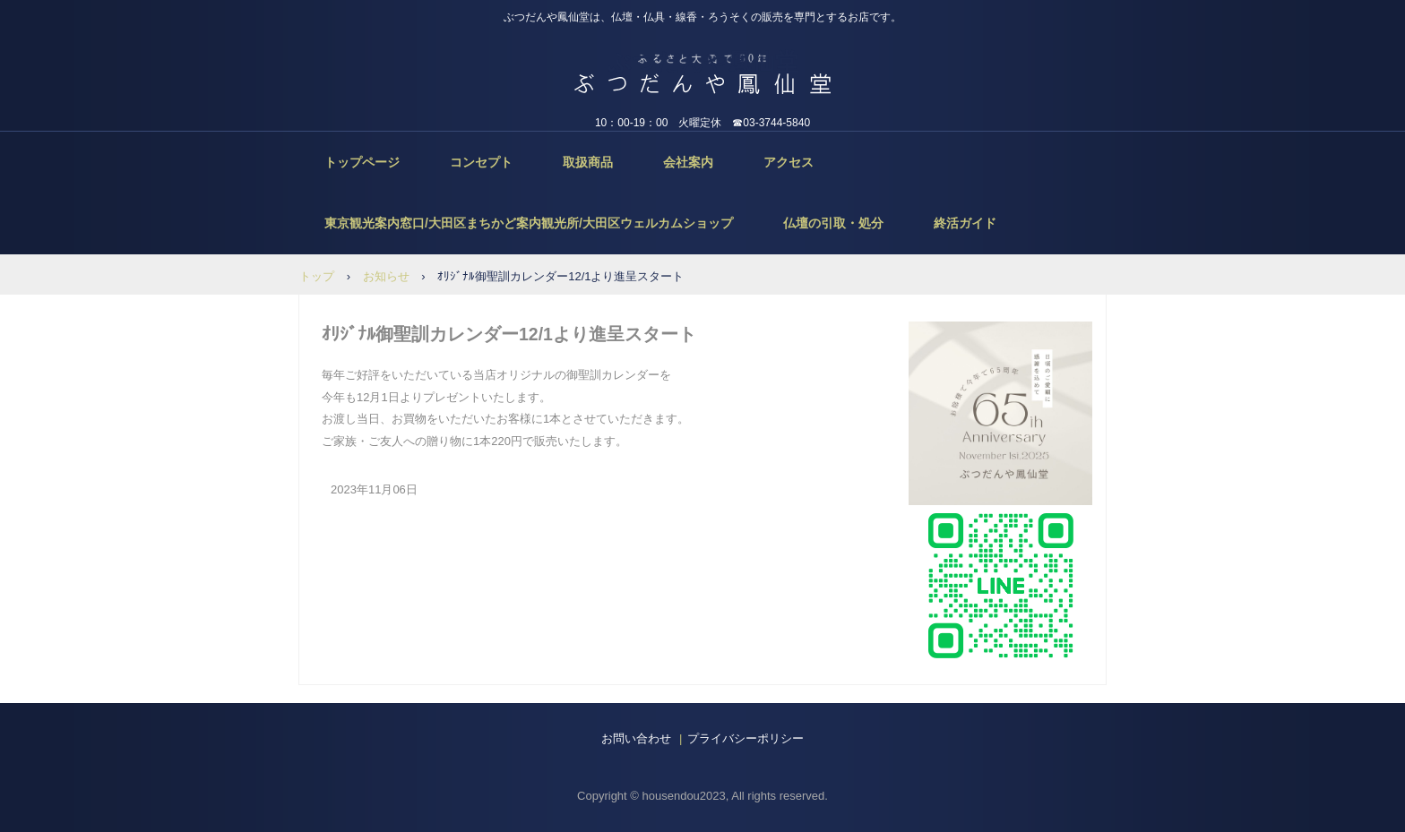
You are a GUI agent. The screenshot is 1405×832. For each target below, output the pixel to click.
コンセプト (481, 162)
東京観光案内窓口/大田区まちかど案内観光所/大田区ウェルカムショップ (528, 223)
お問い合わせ (636, 738)
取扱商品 (588, 162)
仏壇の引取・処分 (833, 223)
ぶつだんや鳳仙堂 (703, 61)
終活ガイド (965, 223)
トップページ (362, 162)
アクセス (788, 162)
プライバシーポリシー (745, 738)
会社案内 (688, 162)
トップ (316, 276)
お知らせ (386, 276)
